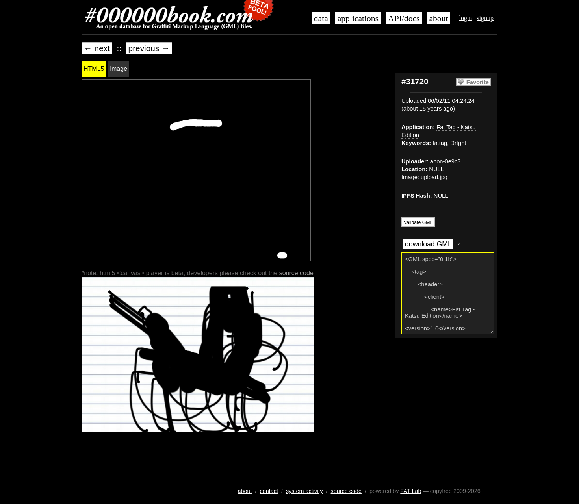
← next (97, 48)
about (438, 18)
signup (485, 18)
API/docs (403, 18)
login (465, 18)
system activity (304, 491)
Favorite (477, 82)
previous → (149, 48)
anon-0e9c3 (445, 161)
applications (358, 18)
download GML (428, 244)
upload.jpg (434, 177)
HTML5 (94, 68)
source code (296, 273)
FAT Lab (410, 491)
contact (269, 491)
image (118, 68)
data (321, 18)
